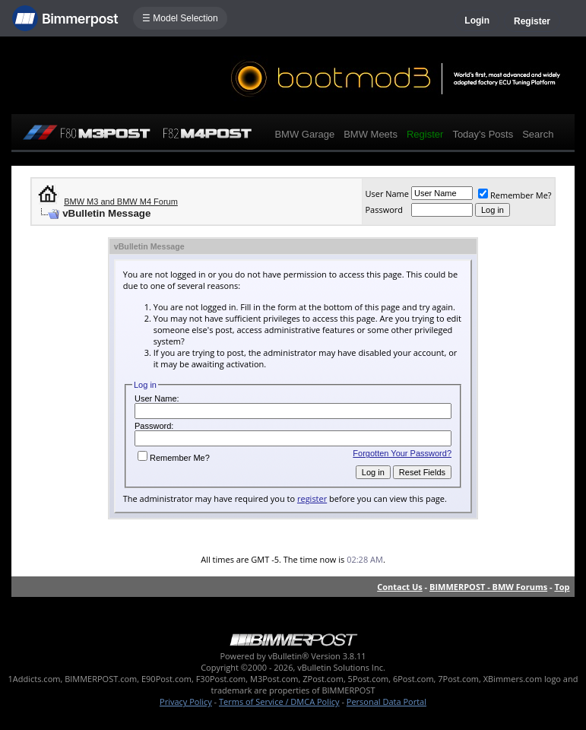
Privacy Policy (186, 701)
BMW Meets (371, 134)
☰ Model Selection (180, 18)
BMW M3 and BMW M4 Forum (121, 201)
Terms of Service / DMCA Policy (279, 701)
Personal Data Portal (386, 701)
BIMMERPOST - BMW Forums (488, 586)
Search (537, 134)
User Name (387, 193)
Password (384, 209)
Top (561, 586)
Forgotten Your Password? (402, 453)
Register (532, 21)
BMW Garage (304, 134)
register (312, 498)
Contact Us (400, 586)
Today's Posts (482, 134)
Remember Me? (515, 195)
